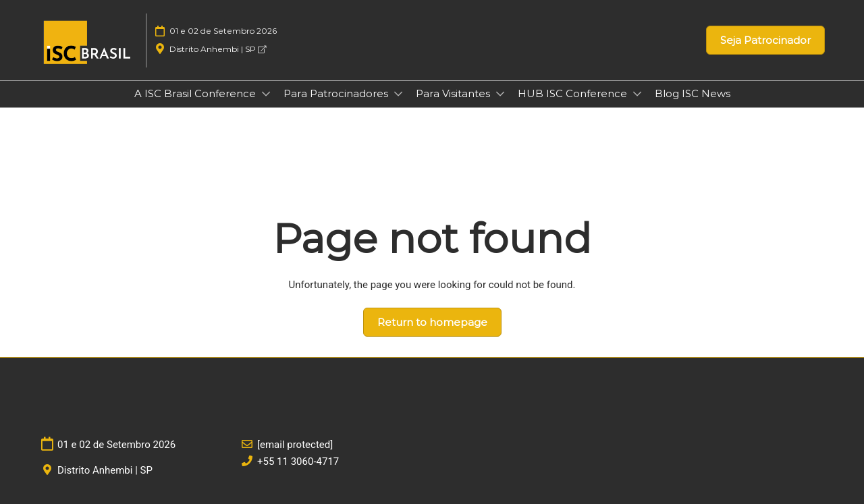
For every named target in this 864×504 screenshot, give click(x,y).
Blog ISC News (692, 93)
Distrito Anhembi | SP (217, 49)
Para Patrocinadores (337, 93)
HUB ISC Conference (574, 93)
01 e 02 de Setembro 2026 (223, 31)
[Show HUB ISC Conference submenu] (637, 94)
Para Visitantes (454, 93)
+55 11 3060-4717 (298, 461)
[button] (765, 40)
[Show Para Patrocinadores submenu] (398, 94)
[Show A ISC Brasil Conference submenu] (266, 94)
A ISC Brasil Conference (196, 93)
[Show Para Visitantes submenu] (500, 94)
